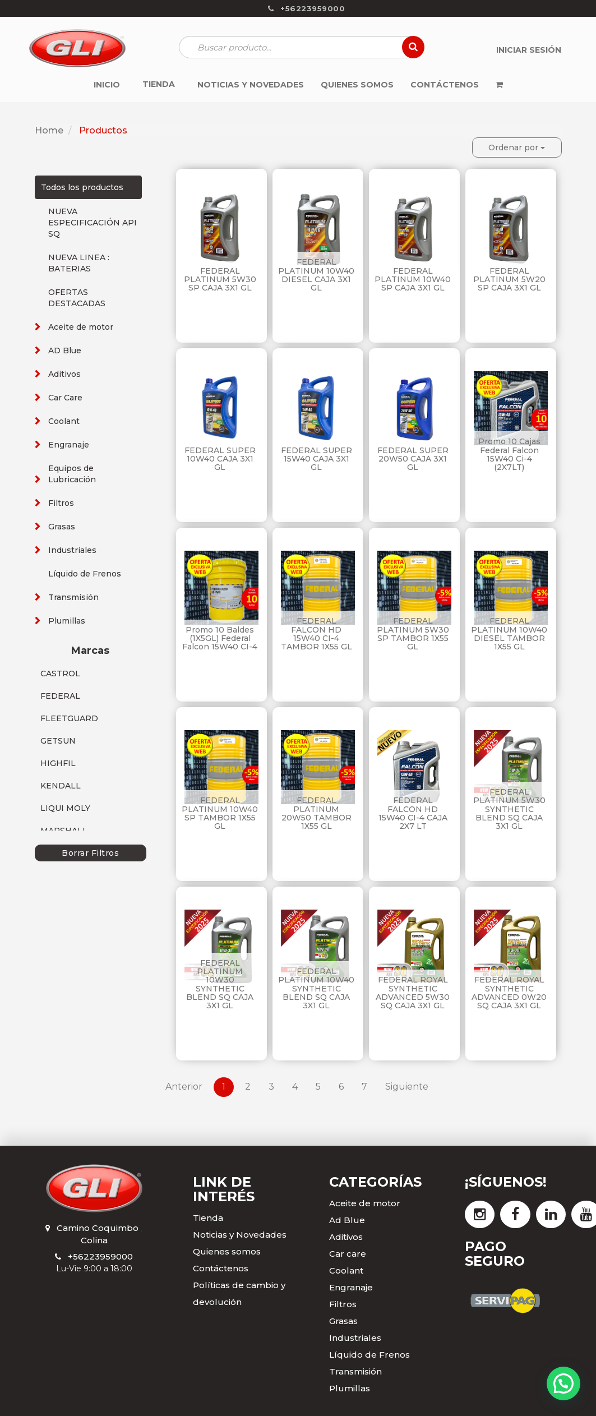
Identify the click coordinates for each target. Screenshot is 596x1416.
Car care (347, 1253)
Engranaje (68, 445)
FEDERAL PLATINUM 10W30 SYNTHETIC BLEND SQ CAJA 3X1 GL (219, 984)
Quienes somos (227, 1251)
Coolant (64, 421)
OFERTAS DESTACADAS (76, 297)
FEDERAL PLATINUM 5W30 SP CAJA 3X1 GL (220, 279)
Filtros (61, 503)
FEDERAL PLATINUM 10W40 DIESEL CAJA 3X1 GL (316, 275)
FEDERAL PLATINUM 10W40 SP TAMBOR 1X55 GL (220, 813)
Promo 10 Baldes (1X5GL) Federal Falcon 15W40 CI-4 (219, 638)
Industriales (72, 550)
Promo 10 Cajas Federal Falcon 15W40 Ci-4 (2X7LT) (509, 454)
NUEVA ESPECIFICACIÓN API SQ (92, 222)
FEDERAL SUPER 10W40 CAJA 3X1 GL (220, 459)
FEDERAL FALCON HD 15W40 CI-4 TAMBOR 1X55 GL (316, 634)
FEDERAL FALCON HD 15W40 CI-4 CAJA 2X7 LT (412, 813)
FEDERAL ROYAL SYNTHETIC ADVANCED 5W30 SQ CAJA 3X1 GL (413, 993)
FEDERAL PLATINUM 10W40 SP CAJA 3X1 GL (413, 279)
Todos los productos (82, 187)
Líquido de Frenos (84, 574)
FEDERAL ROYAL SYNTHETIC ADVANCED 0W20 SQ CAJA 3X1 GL (509, 993)
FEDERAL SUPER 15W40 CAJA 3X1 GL (316, 459)
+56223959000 (100, 1256)
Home (49, 130)
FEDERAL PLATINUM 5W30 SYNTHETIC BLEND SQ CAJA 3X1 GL (509, 809)
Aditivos (64, 374)
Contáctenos (220, 1268)
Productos (103, 130)
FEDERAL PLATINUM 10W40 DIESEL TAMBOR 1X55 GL (509, 634)
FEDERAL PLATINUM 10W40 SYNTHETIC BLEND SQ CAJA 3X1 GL (316, 988)
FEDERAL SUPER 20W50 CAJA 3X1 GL (413, 459)
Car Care (65, 398)
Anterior (183, 1086)
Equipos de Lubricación (72, 474)
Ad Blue (347, 1220)
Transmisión (73, 597)
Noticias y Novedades (240, 1234)
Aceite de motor (80, 327)
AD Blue (64, 350)
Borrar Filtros (90, 853)
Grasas (61, 527)
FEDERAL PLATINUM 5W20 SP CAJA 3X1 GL (509, 279)
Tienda (208, 1217)
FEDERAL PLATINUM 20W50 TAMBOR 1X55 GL (316, 813)
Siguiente (406, 1086)
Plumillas (66, 621)
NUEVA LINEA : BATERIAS (78, 263)
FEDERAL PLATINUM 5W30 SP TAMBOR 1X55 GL (413, 634)
